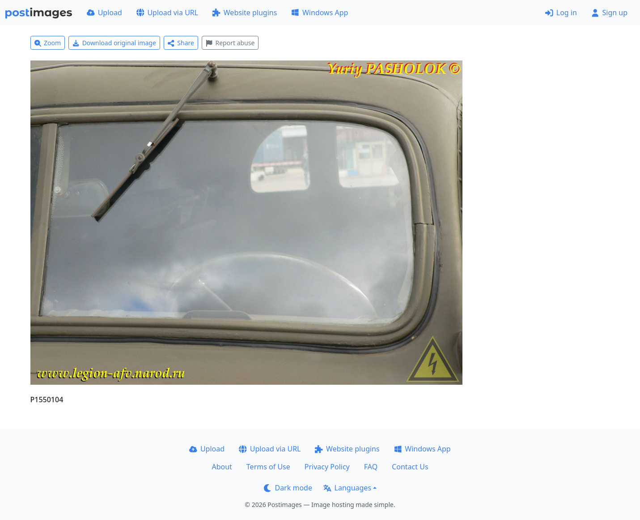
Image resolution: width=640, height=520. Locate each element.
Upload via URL (167, 12)
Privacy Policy (327, 467)
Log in (561, 12)
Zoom (47, 43)
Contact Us (410, 467)
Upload (104, 12)
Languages (347, 488)
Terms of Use (268, 467)
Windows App (319, 12)
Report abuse (230, 43)
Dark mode (288, 488)
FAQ (370, 467)
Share (181, 43)
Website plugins (244, 12)
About (222, 467)
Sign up (609, 12)
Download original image (114, 43)
